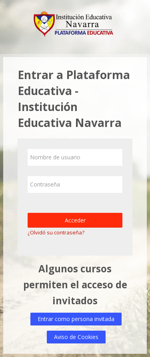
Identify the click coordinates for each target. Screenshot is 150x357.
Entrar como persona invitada (76, 319)
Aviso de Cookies (76, 337)
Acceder (75, 220)
